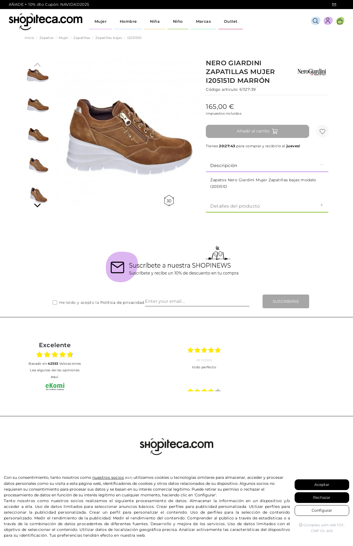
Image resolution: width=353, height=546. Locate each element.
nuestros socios (108, 477)
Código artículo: (222, 89)
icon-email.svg (334, 4)
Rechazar (322, 497)
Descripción (267, 165)
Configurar (322, 510)
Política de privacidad (122, 302)
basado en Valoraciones (55, 363)
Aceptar (321, 484)
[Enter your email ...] (197, 301)
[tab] (267, 165)
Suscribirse (286, 301)
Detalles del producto (267, 206)
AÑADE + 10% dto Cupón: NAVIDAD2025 (49, 4)
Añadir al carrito (257, 131)
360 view (169, 200)
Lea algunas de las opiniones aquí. (54, 373)
